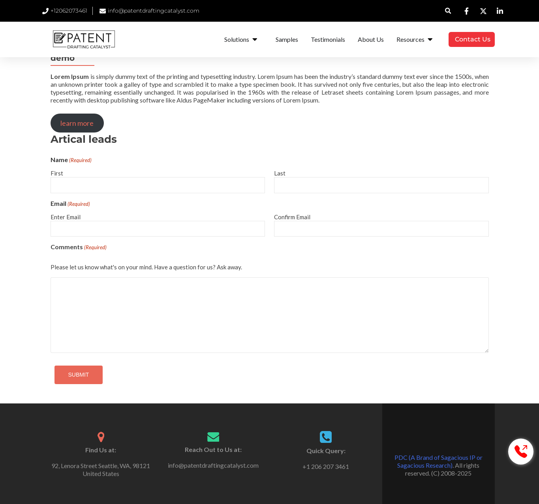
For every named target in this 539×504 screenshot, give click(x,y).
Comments (79, 247)
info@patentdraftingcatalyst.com (213, 465)
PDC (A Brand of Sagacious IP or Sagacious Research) (438, 461)
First (57, 173)
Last (279, 173)
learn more (77, 123)
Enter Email (66, 216)
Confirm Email (292, 216)
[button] (448, 11)
